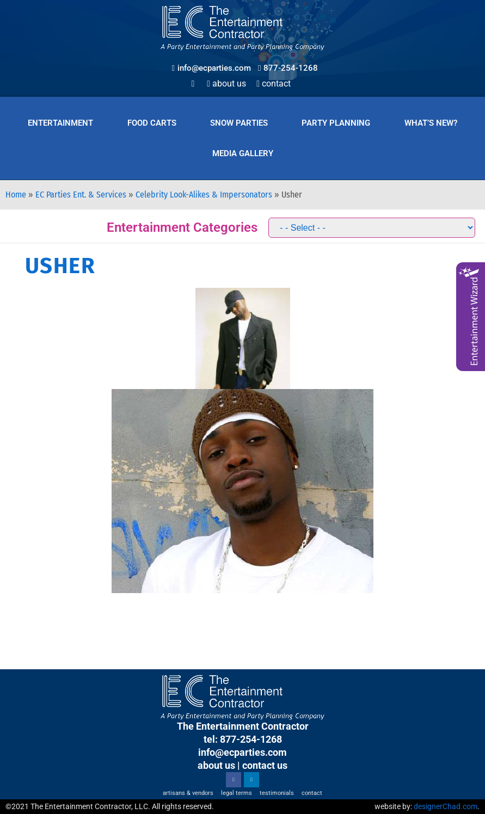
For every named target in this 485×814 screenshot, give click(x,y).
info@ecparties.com (242, 752)
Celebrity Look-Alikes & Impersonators (204, 194)
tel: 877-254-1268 (243, 739)
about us (216, 765)
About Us (226, 83)
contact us (264, 765)
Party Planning (336, 123)
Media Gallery (242, 153)
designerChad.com (445, 806)
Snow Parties (239, 123)
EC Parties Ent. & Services (80, 194)
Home (15, 194)
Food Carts (151, 123)
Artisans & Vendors (188, 793)
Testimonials (277, 793)
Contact (273, 83)
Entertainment (60, 123)
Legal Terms (236, 793)
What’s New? (430, 123)
